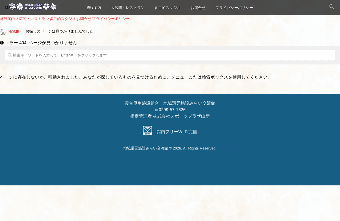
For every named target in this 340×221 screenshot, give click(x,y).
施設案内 (93, 8)
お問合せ (198, 8)
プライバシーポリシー (234, 8)
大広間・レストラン (127, 8)
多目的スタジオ (168, 8)
